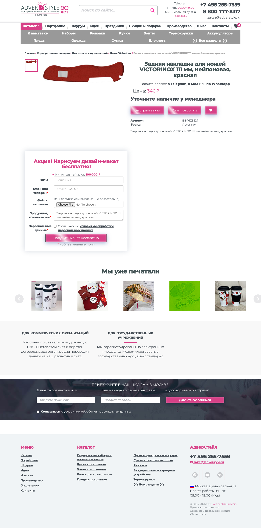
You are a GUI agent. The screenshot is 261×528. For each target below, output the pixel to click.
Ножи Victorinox (120, 53)
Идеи (94, 26)
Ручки (124, 33)
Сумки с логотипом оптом (153, 460)
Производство (179, 26)
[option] (47, 299)
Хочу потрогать (184, 110)
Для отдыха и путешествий (90, 53)
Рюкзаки (97, 33)
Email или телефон (40, 191)
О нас (201, 26)
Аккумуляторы (220, 33)
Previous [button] (19, 298)
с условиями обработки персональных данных (96, 411)
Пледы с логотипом (92, 479)
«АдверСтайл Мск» (225, 503)
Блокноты (157, 41)
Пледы (39, 41)
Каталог (31, 26)
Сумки (117, 41)
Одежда (78, 41)
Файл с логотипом (39, 202)
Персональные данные (40, 228)
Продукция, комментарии (40, 215)
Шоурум (77, 26)
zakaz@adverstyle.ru (223, 17)
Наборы (69, 33)
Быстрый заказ (147, 110)
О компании (30, 485)
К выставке (38, 33)
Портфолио (55, 26)
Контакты (220, 26)
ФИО (44, 180)
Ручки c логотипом (91, 464)
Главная (30, 53)
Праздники (114, 26)
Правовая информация (204, 507)
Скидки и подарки (145, 26)
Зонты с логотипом (91, 469)
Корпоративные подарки (53, 53)
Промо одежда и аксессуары (155, 455)
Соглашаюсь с (86, 228)
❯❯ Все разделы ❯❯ (210, 41)
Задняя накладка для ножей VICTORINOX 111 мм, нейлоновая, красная (88, 215)
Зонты (149, 33)
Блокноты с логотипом (94, 474)
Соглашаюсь (84, 412)
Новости (27, 475)
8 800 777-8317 (221, 12)
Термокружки (181, 33)
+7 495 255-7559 (220, 5)
